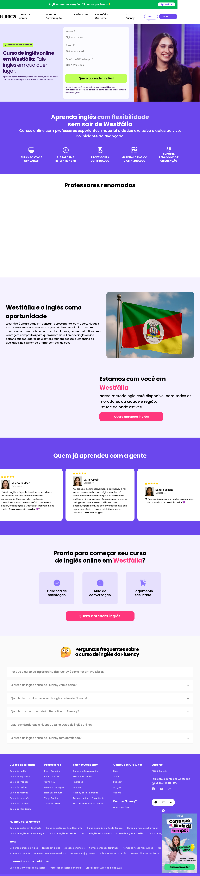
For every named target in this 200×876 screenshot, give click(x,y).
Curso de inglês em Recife (62, 831)
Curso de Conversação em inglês (27, 865)
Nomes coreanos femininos (103, 845)
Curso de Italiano (19, 785)
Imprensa (78, 779)
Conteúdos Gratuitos (122, 15)
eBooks (117, 790)
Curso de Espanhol (20, 774)
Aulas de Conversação (71, 15)
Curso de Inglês (18, 768)
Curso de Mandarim (20, 806)
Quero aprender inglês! (96, 76)
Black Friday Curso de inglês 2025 (104, 865)
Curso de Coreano (19, 801)
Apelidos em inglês (74, 845)
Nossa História (121, 805)
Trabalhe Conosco (83, 774)
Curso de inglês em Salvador (142, 825)
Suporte (77, 785)
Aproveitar (189, 4)
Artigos (117, 785)
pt (163, 800)
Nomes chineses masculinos (138, 845)
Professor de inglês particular (66, 865)
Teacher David (52, 801)
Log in (169, 15)
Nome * (70, 29)
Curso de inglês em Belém (130, 831)
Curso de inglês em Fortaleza (96, 831)
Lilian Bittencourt (53, 790)
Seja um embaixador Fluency (88, 801)
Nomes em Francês (20, 851)
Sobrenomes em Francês (113, 851)
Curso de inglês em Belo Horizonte (64, 825)
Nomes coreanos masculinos (50, 851)
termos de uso (87, 87)
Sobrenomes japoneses (82, 851)
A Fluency (147, 15)
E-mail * (70, 43)
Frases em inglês (51, 845)
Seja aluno (187, 15)
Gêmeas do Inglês (54, 785)
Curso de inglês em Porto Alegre (27, 831)
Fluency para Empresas (85, 790)
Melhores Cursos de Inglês (24, 845)
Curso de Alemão (19, 790)
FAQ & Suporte (159, 768)
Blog (115, 768)
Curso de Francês (19, 779)
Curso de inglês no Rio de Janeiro (105, 825)
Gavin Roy (49, 779)
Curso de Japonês (19, 795)
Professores (95, 15)
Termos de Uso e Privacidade (88, 795)
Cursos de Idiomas (40, 15)
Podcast (117, 779)
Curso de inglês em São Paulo (25, 825)
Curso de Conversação (85, 768)
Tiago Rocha (51, 795)
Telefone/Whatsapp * (79, 57)
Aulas (116, 774)
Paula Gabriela (52, 774)
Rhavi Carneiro (52, 768)
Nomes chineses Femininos (145, 851)
